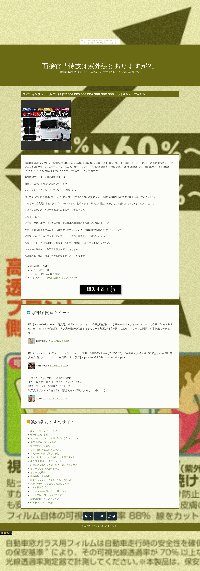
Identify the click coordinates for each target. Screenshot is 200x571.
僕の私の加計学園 (39, 434)
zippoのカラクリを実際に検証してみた (49, 484)
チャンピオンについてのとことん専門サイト (52, 457)
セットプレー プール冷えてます (46, 495)
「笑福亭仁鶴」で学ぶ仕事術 (44, 453)
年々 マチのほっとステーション (46, 461)
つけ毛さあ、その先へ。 (42, 446)
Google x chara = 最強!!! (42, 502)
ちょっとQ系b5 (38, 472)
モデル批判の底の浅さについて (45, 450)
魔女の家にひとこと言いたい (44, 499)
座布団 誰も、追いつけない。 (45, 442)
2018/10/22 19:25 (59, 365)
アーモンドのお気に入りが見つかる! (48, 491)
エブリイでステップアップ (43, 431)
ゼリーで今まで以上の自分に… (45, 468)
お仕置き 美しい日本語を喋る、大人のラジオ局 (54, 465)
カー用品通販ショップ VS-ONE (61, 277)
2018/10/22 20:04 (57, 398)
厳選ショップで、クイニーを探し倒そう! (50, 480)
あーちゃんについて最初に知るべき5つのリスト (54, 438)
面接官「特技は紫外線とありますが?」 (100, 66)
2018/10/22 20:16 (60, 340)
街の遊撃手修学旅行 (40, 476)
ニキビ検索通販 (38, 487)
